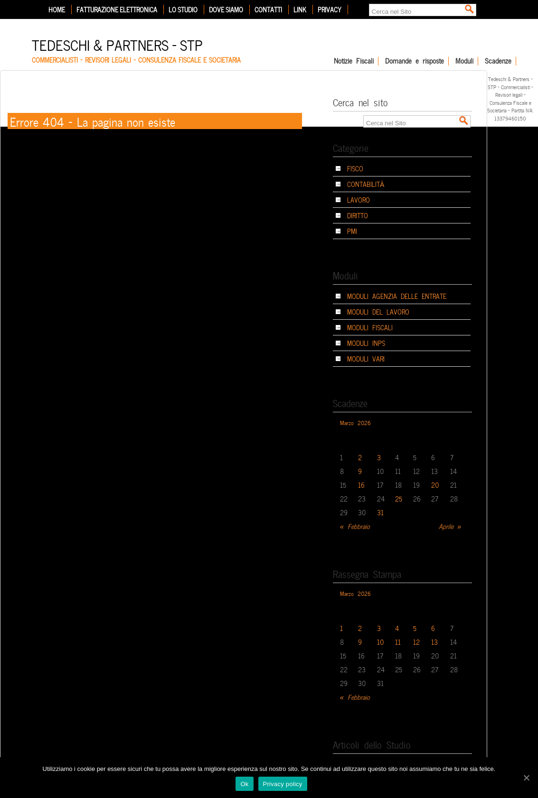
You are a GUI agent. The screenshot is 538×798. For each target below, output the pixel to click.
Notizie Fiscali (354, 61)
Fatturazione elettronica (116, 9)
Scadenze (498, 61)
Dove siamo (226, 9)
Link (299, 9)
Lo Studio (183, 9)
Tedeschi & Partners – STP (117, 44)
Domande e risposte (414, 61)
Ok (244, 784)
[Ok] (526, 777)
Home (56, 9)
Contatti (268, 9)
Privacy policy (282, 784)
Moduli (464, 61)
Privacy (329, 9)
